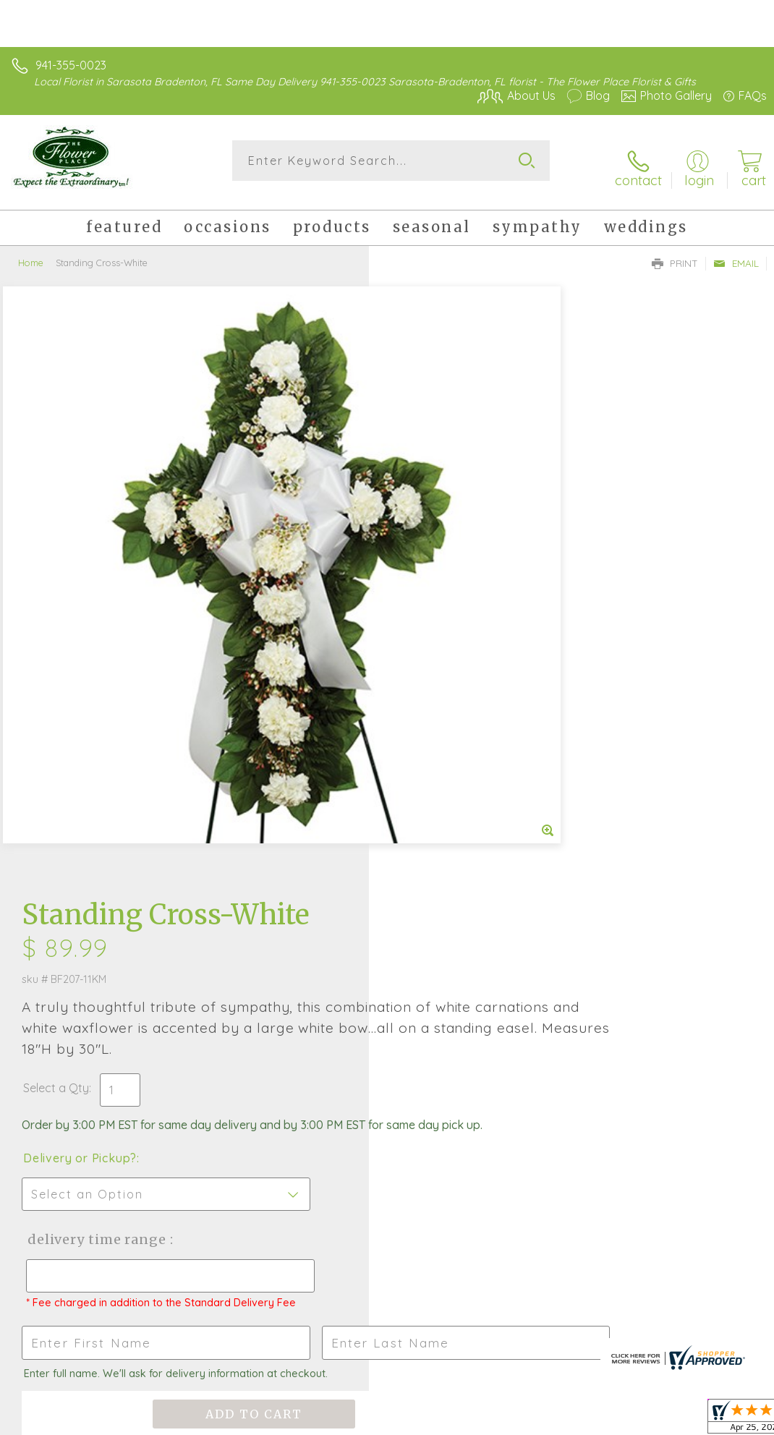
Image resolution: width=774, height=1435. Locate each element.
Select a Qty (425, 481)
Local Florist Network (624, 1420)
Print (675, 251)
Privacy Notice (521, 1420)
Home (30, 251)
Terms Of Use (435, 1420)
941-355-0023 (70, 65)
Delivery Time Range (463, 647)
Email (736, 251)
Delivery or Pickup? (449, 566)
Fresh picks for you (387, 987)
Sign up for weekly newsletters (387, 1066)
